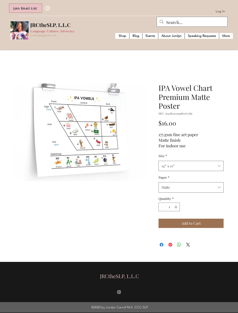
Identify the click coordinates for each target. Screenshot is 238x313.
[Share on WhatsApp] (179, 244)
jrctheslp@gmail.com (43, 35)
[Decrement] (162, 207)
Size (163, 156)
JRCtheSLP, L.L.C (50, 24)
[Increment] (176, 207)
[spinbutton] (169, 207)
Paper (164, 177)
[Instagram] (47, 8)
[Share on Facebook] (161, 244)
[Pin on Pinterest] (170, 244)
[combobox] (191, 166)
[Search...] (192, 22)
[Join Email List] (25, 8)
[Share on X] (188, 244)
